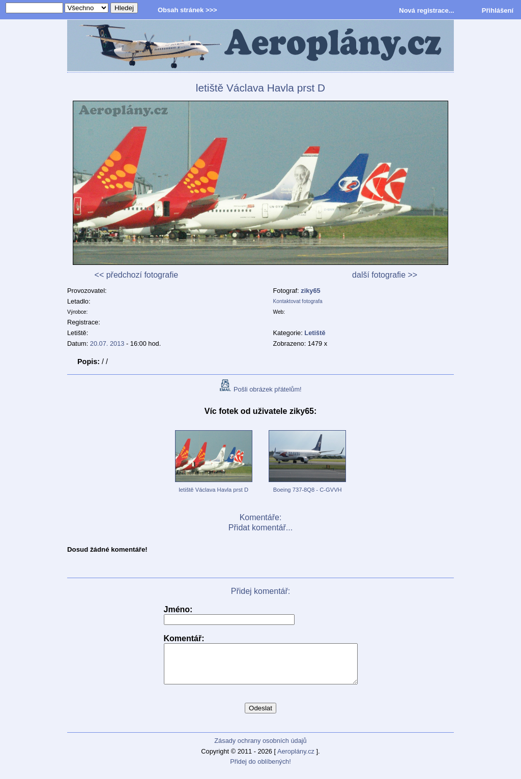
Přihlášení (497, 10)
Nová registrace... (426, 10)
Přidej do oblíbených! (260, 769)
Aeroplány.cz (295, 759)
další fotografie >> (384, 275)
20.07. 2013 (107, 343)
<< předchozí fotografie (137, 275)
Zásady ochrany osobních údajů (260, 748)
